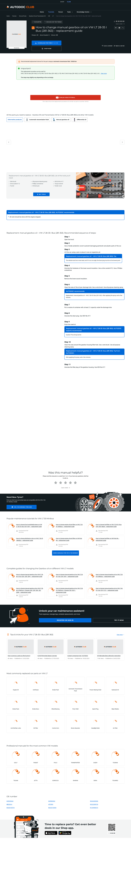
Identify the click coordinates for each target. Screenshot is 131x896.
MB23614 (9, 801)
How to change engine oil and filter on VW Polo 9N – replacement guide (69, 536)
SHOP (62, 2)
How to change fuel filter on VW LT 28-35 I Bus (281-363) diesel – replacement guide (109, 522)
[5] (123, 21)
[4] (122, 21)
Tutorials (14, 16)
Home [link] (8, 16)
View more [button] (104, 70)
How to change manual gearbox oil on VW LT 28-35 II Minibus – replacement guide (109, 572)
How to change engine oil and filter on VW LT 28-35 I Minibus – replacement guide (69, 522)
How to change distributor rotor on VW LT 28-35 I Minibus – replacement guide (29, 536)
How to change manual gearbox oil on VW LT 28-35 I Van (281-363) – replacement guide (69, 572)
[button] (70, 12)
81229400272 (94, 804)
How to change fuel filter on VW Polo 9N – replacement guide (107, 536)
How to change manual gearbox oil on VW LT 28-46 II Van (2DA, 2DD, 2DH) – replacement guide (29, 572)
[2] (118, 21)
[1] (116, 21)
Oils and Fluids (22, 16)
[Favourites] (40, 22)
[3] (120, 21)
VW (49, 16)
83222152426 (52, 804)
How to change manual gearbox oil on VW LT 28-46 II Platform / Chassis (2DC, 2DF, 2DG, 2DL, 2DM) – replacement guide (29, 587)
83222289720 (94, 801)
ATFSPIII (50, 801)
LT (53, 16)
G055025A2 (51, 798)
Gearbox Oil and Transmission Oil (37, 16)
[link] (41, 12)
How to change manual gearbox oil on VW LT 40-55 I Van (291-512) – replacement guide (109, 586)
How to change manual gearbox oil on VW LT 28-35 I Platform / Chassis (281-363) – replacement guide (69, 587)
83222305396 (94, 798)
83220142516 (11, 804)
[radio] (116, 21)
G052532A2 (10, 798)
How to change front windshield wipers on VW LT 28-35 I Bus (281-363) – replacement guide (29, 522)
